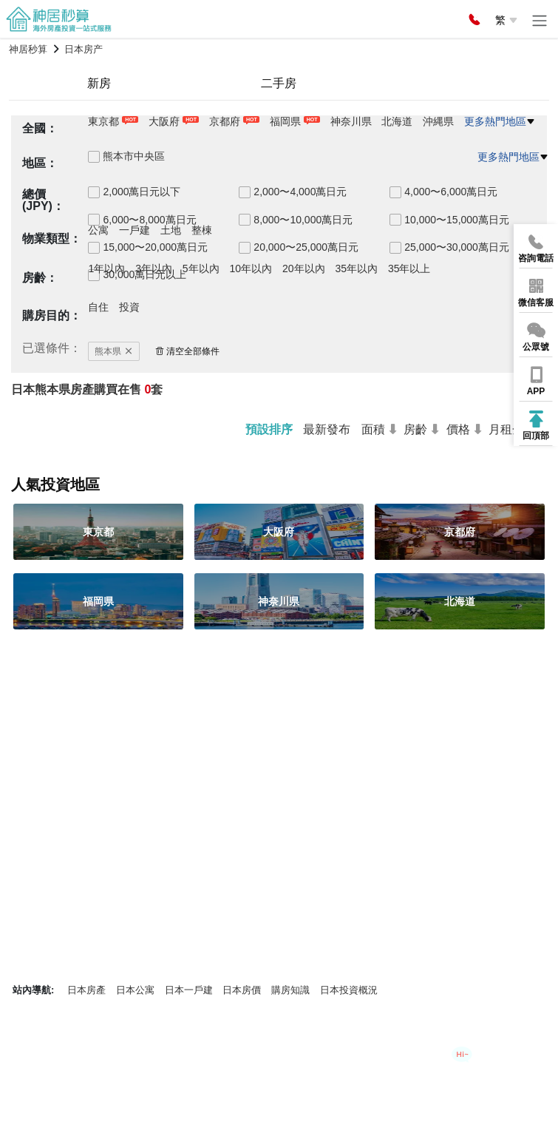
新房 (99, 83)
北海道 (396, 121)
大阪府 (164, 121)
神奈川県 (351, 121)
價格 (458, 429)
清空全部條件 (187, 351)
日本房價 (241, 990)
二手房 (278, 83)
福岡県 (285, 121)
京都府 (224, 121)
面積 (373, 429)
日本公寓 (135, 990)
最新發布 (326, 429)
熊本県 (114, 351)
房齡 (415, 429)
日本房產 (86, 990)
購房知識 (290, 990)
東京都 (103, 121)
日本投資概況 (349, 990)
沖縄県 (438, 121)
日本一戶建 (189, 990)
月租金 (506, 429)
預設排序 (269, 429)
